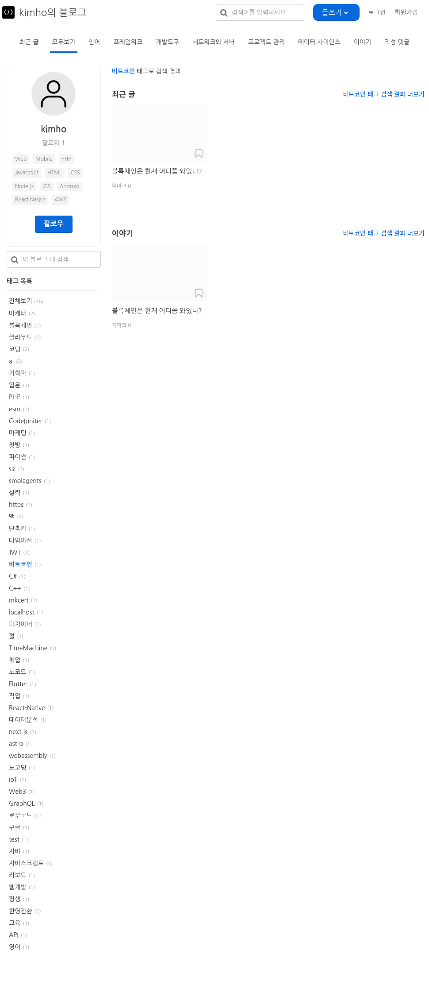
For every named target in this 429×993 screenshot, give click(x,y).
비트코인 (20, 564)
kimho (53, 129)
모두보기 (63, 42)
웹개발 (17, 887)
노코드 (17, 672)
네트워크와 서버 (213, 42)
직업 (14, 696)
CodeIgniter (25, 421)
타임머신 (20, 540)
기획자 (17, 373)
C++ (15, 588)
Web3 (17, 791)
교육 (14, 923)
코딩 (14, 349)
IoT (13, 780)
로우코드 (20, 815)
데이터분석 (23, 720)
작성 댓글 (397, 42)
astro (16, 744)
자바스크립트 (26, 863)
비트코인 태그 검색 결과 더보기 (384, 93)
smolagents (25, 481)
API (14, 935)
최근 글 (28, 42)
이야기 (362, 42)
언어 (94, 42)
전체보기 (26, 301)
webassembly (28, 756)
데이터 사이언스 (319, 42)
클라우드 (20, 337)
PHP (14, 397)
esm (14, 409)
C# (13, 576)
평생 (14, 899)
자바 (14, 851)
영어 (14, 947)
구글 (14, 827)
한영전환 (20, 911)
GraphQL (22, 803)
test (14, 839)
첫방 (14, 445)
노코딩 (17, 768)
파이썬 (17, 457)
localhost (21, 612)
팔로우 (54, 223)
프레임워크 (127, 42)
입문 (14, 385)
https (16, 505)
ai (11, 361)
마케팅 (17, 433)
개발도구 (167, 42)
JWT (15, 552)
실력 (14, 493)
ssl (12, 469)
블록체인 (20, 325)
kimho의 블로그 (52, 12)
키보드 (17, 875)
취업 (14, 660)
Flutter (18, 684)
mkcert (19, 600)
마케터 (17, 313)
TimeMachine (28, 648)
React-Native (27, 708)
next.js (18, 732)
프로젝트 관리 (266, 42)
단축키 (17, 528)
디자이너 (20, 624)
